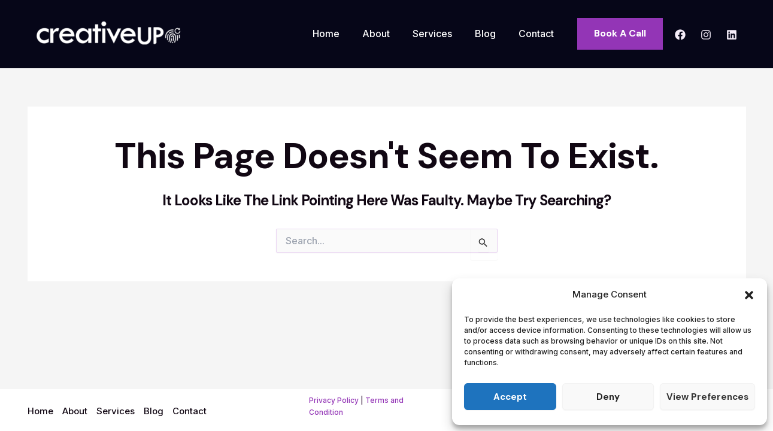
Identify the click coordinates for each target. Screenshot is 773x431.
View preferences (707, 397)
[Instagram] (706, 34)
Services (441, 34)
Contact (538, 34)
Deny (608, 397)
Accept (510, 397)
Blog (490, 34)
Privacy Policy (334, 400)
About (388, 34)
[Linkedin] (731, 34)
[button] (749, 295)
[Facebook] (680, 34)
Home (342, 34)
